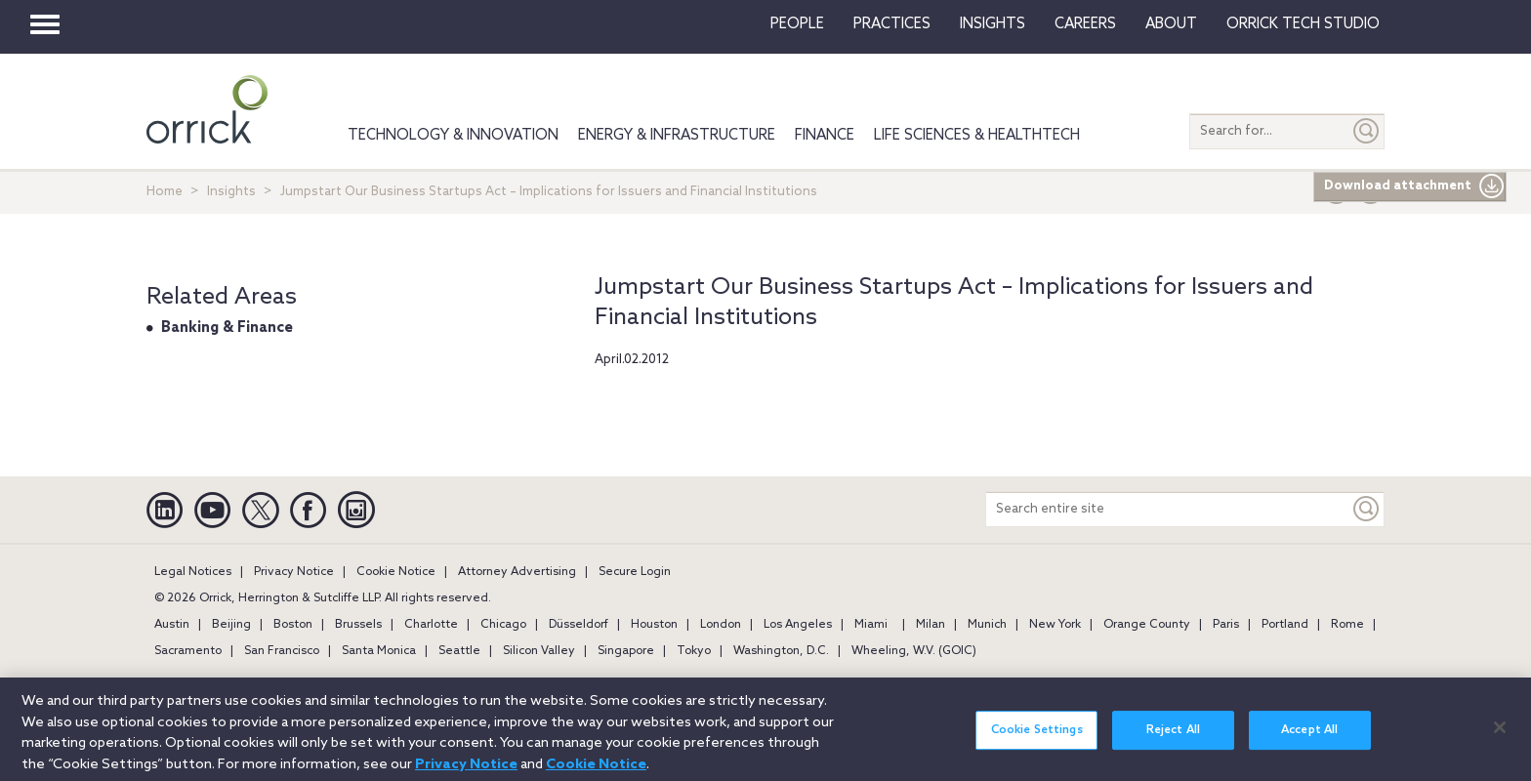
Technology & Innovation (453, 135)
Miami (871, 625)
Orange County (1146, 625)
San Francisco (281, 651)
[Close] (1499, 738)
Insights (231, 192)
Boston (292, 625)
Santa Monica (379, 651)
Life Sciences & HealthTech (977, 135)
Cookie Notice (395, 572)
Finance (824, 135)
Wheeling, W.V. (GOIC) (913, 651)
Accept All (1309, 741)
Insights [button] (992, 24)
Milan (930, 625)
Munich (987, 625)
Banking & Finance (227, 328)
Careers (1085, 24)
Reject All (1173, 741)
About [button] (1171, 24)
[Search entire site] (1167, 509)
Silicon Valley (539, 651)
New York (1055, 625)
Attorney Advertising (517, 572)
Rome (1347, 625)
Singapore (626, 651)
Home (164, 192)
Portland (1285, 625)
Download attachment (1414, 186)
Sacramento (188, 651)
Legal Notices (192, 572)
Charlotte (431, 625)
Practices (892, 24)
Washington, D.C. (781, 651)
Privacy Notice (294, 572)
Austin (171, 625)
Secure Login (635, 572)
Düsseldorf (578, 625)
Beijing (231, 625)
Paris (1226, 625)
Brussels (358, 625)
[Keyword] (1367, 509)
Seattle (459, 651)
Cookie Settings (1037, 741)
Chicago (503, 625)
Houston (654, 625)
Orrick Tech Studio (1303, 24)
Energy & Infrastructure (676, 135)
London (720, 625)
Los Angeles (798, 625)
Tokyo (694, 651)
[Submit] (1367, 131)
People (797, 24)
